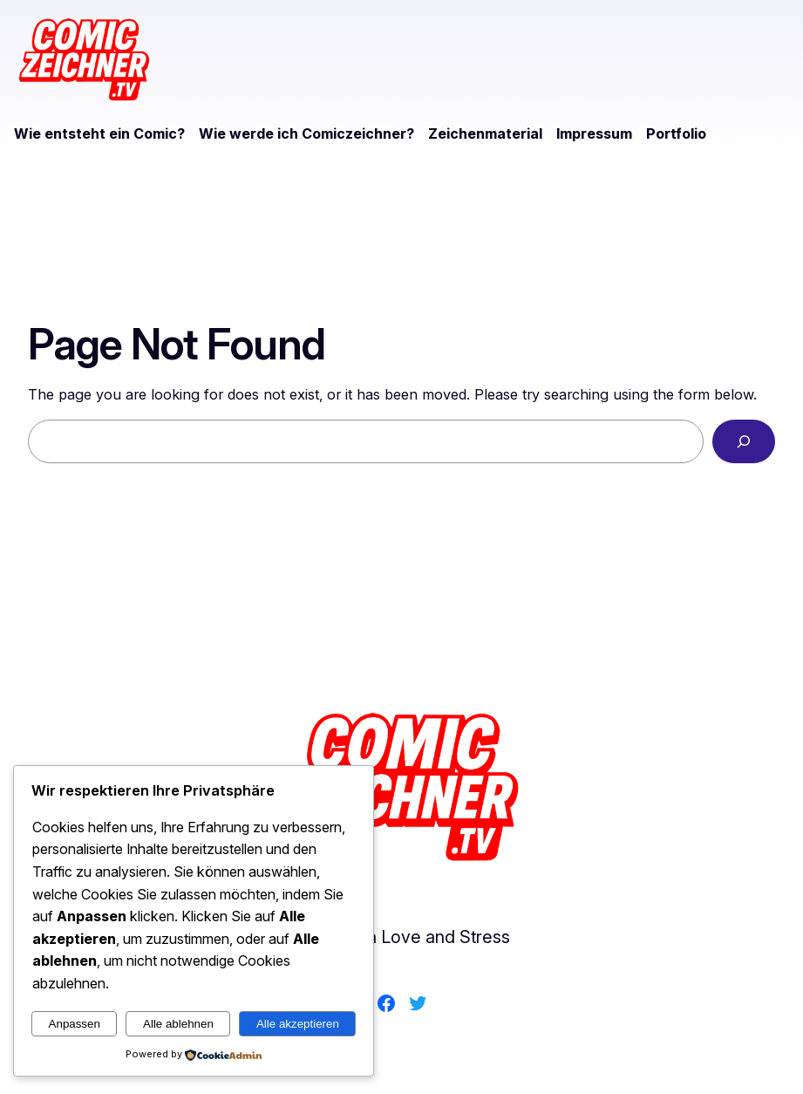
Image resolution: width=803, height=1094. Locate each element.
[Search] (743, 441)
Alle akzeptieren (297, 1023)
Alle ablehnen (178, 1023)
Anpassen (74, 1023)
